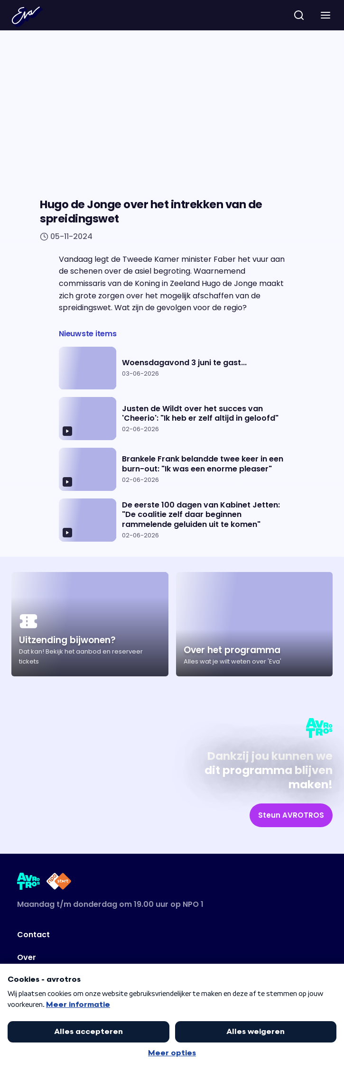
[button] (325, 15)
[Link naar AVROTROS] (28, 883)
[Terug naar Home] (27, 16)
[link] (291, 815)
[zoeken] (299, 15)
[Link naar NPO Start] (59, 883)
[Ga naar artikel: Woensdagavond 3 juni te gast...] (172, 368)
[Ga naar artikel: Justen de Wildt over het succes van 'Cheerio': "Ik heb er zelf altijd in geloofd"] (172, 418)
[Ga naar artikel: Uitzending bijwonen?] (89, 624)
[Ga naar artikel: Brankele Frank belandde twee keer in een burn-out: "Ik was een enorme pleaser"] (172, 469)
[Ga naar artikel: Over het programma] (254, 624)
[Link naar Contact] (140, 935)
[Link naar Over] (140, 957)
